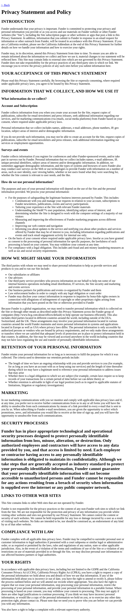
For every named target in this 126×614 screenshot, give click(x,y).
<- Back (5, 5)
